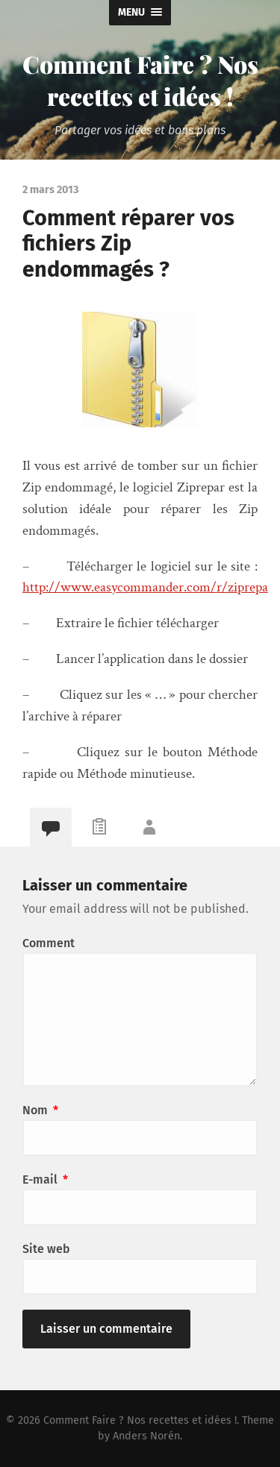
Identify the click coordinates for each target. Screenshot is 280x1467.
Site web (46, 1249)
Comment (48, 943)
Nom (40, 1110)
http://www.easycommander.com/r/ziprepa (145, 587)
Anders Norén (146, 1436)
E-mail (45, 1179)
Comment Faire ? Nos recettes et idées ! (140, 80)
